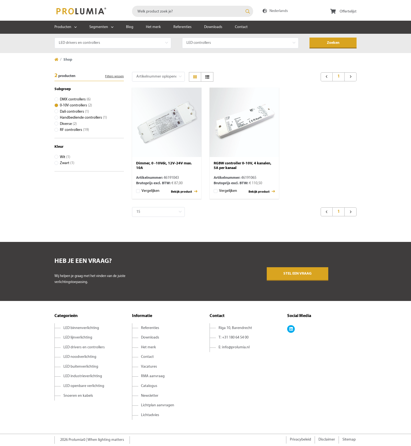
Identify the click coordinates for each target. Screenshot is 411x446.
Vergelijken (151, 191)
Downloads (213, 27)
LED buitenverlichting (80, 367)
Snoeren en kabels (78, 396)
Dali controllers (74, 112)
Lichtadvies (150, 415)
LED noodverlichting (79, 357)
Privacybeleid (300, 440)
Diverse (68, 124)
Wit (65, 157)
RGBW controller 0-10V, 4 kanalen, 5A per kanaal (242, 165)
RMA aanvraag (153, 376)
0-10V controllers (76, 105)
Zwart (67, 163)
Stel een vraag (297, 274)
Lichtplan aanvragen (157, 405)
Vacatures (149, 367)
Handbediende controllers (83, 118)
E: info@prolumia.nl (234, 347)
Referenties (182, 27)
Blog (129, 27)
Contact (241, 27)
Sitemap (349, 440)
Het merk (153, 27)
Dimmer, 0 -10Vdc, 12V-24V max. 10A (164, 165)
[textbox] (192, 11)
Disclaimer (326, 440)
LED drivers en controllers (84, 347)
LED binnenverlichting (81, 328)
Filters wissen (114, 76)
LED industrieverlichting (82, 376)
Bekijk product (184, 191)
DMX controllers (75, 99)
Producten (62, 27)
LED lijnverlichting (77, 338)
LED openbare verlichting (83, 386)
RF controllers (74, 130)
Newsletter (149, 396)
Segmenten (98, 27)
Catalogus (149, 386)
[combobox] (192, 11)
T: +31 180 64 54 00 (234, 338)
